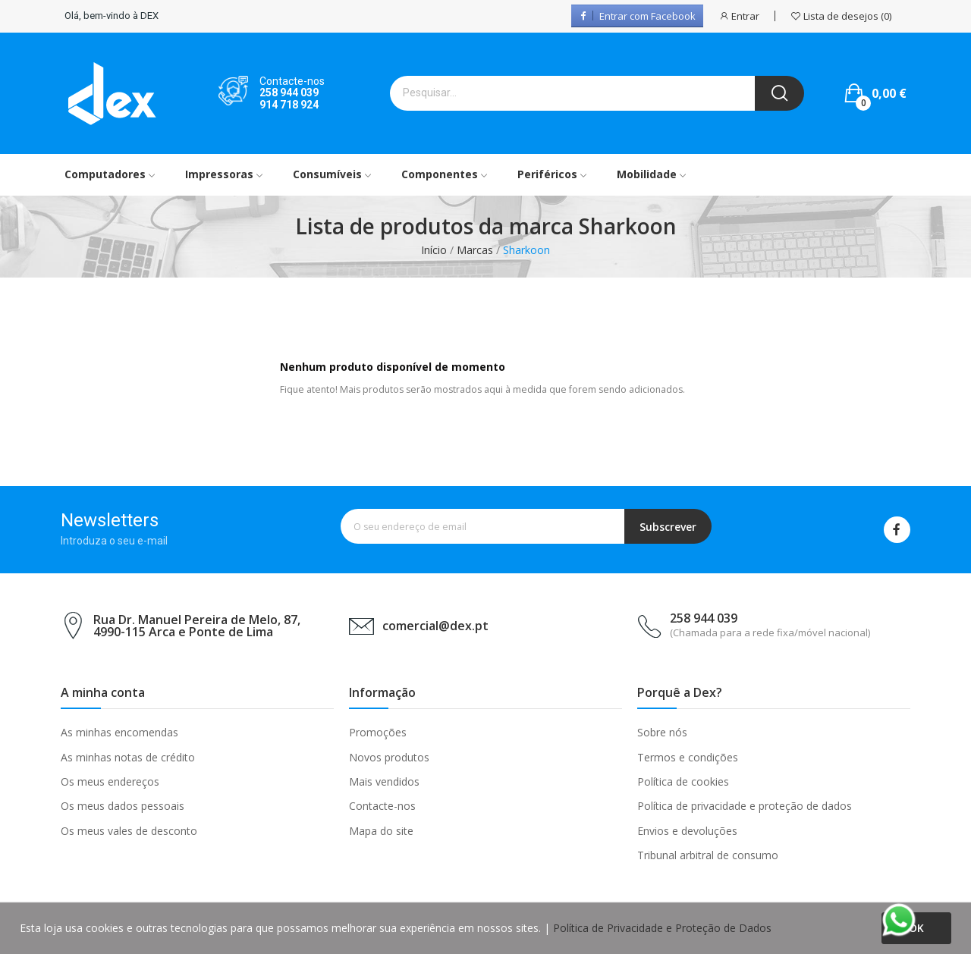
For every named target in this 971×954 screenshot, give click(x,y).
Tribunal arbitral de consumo (707, 855)
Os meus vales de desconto (129, 831)
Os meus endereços (110, 781)
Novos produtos (389, 757)
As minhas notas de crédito (128, 757)
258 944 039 (289, 92)
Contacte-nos (382, 806)
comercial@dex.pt (435, 625)
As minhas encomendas (119, 732)
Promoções (378, 732)
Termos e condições (687, 757)
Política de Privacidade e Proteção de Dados (662, 928)
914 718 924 (289, 104)
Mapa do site (381, 831)
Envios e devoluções (687, 831)
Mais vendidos (384, 781)
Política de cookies (683, 781)
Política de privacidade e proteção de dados (744, 806)
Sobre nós (662, 732)
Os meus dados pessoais (122, 806)
